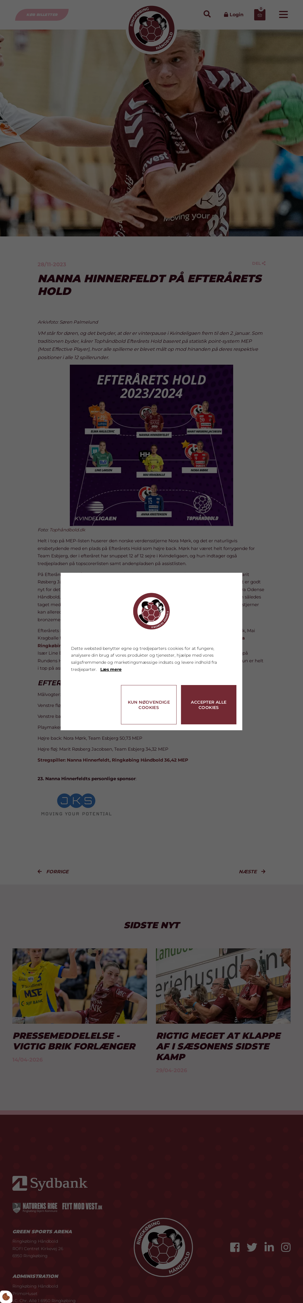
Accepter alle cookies (208, 705)
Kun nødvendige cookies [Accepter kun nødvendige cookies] (149, 705)
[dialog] (151, 652)
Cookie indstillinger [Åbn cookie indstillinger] (92, 718)
